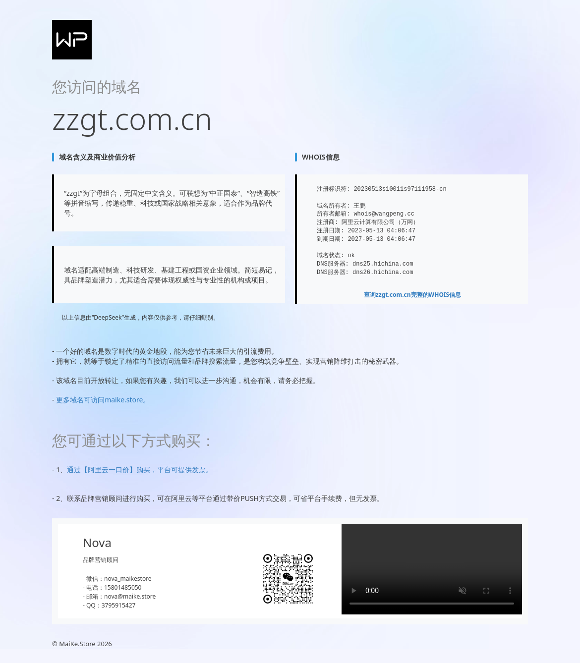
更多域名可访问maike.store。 (103, 399)
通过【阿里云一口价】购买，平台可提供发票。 (140, 469)
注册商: (327, 222)
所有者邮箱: (333, 214)
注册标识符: (333, 189)
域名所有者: (333, 206)
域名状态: (330, 255)
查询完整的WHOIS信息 (412, 294)
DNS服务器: (333, 264)
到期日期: (330, 239)
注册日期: (330, 230)
